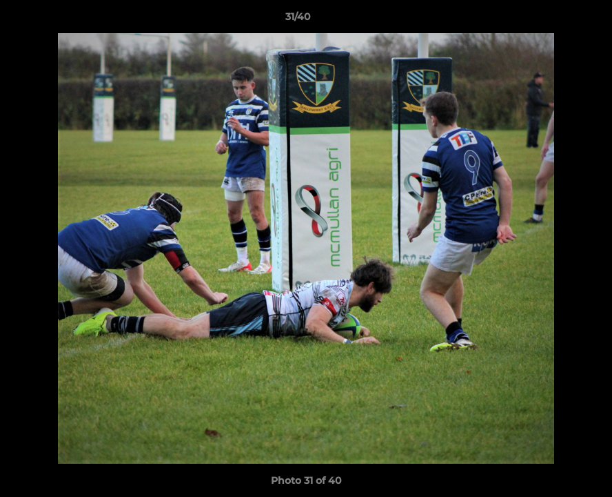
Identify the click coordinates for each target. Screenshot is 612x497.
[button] (554, 20)
